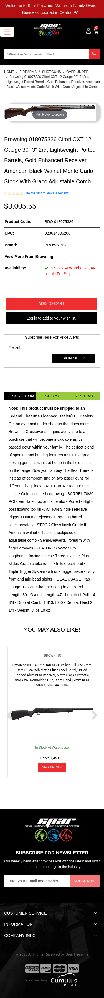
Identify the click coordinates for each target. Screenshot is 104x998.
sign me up (73, 358)
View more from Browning (29, 256)
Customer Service (51, 913)
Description (20, 396)
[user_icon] (88, 31)
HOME (9, 72)
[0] (96, 30)
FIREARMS (28, 72)
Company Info (51, 935)
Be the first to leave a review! (47, 193)
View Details (52, 767)
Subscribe (84, 881)
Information (51, 924)
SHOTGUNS (51, 72)
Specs (52, 396)
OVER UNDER (77, 72)
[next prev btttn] (9, 715)
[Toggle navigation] (7, 32)
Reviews (84, 396)
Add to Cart (52, 303)
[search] (94, 54)
